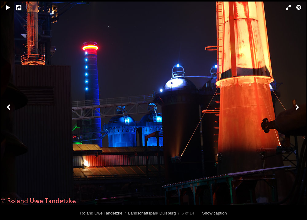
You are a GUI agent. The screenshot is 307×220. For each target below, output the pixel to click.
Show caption (214, 213)
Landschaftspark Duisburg (152, 213)
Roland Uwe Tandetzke (101, 213)
